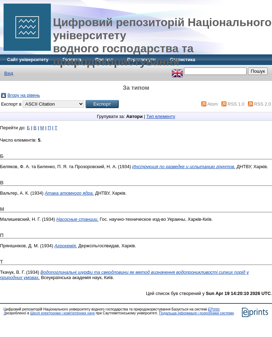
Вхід (8, 73)
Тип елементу (160, 116)
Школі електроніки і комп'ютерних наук (62, 313)
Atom (212, 104)
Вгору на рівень (23, 95)
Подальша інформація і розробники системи (196, 313)
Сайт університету (27, 59)
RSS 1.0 (235, 104)
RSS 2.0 (262, 104)
